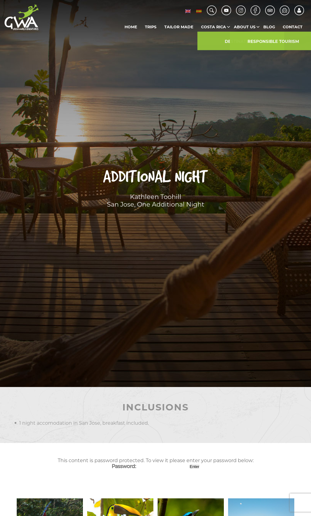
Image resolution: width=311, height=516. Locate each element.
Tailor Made (178, 27)
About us (244, 27)
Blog (269, 27)
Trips (150, 27)
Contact (292, 27)
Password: (150, 466)
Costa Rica (213, 27)
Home (131, 27)
